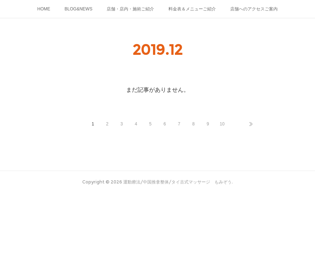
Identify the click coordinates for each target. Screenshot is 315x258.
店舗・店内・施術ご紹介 (130, 8)
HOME (43, 8)
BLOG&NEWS (78, 8)
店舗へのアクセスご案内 (254, 8)
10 (222, 123)
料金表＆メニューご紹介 (192, 8)
